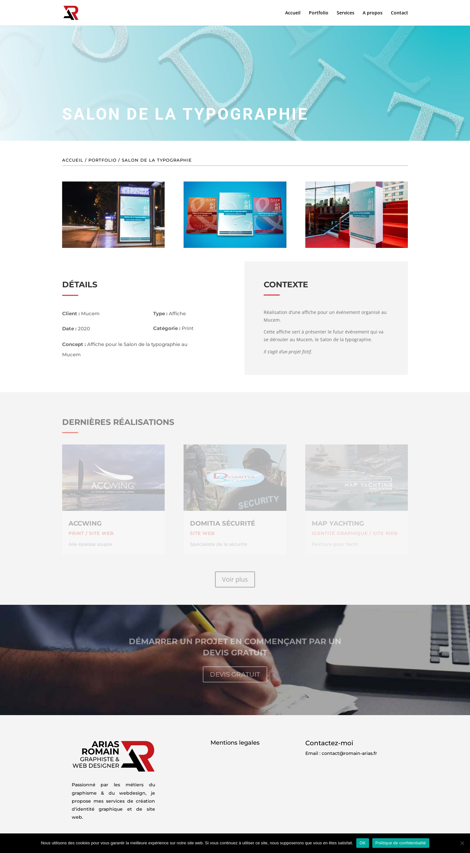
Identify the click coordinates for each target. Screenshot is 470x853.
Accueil (293, 13)
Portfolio (318, 13)
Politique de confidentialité (400, 842)
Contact (399, 13)
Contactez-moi (329, 743)
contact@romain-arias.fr (349, 753)
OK (362, 842)
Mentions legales (235, 742)
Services (345, 13)
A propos (373, 13)
